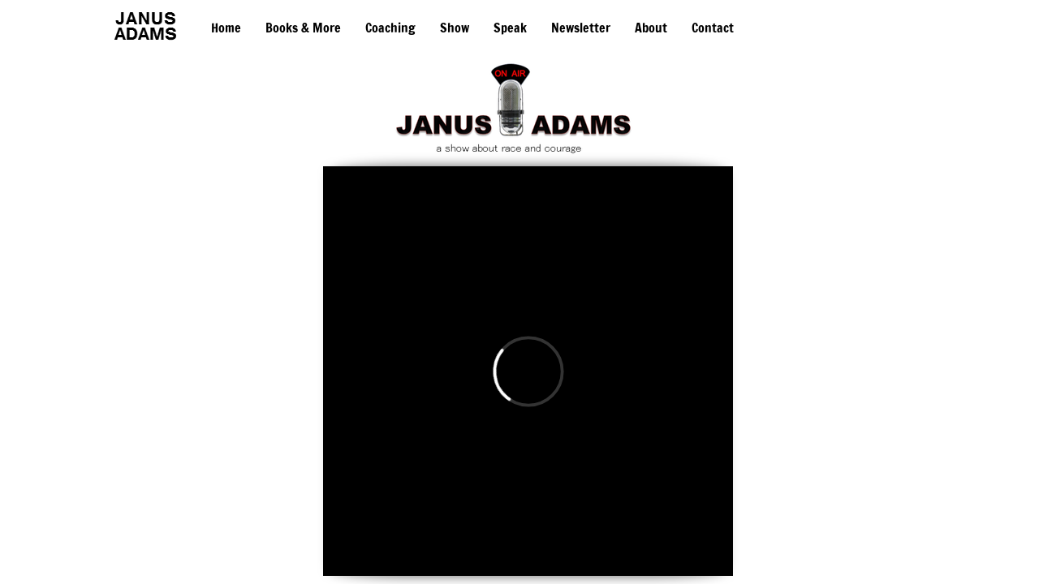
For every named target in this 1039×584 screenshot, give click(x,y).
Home (226, 27)
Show (454, 27)
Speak (510, 27)
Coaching (390, 27)
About (651, 27)
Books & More (303, 27)
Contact (713, 27)
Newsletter (580, 27)
